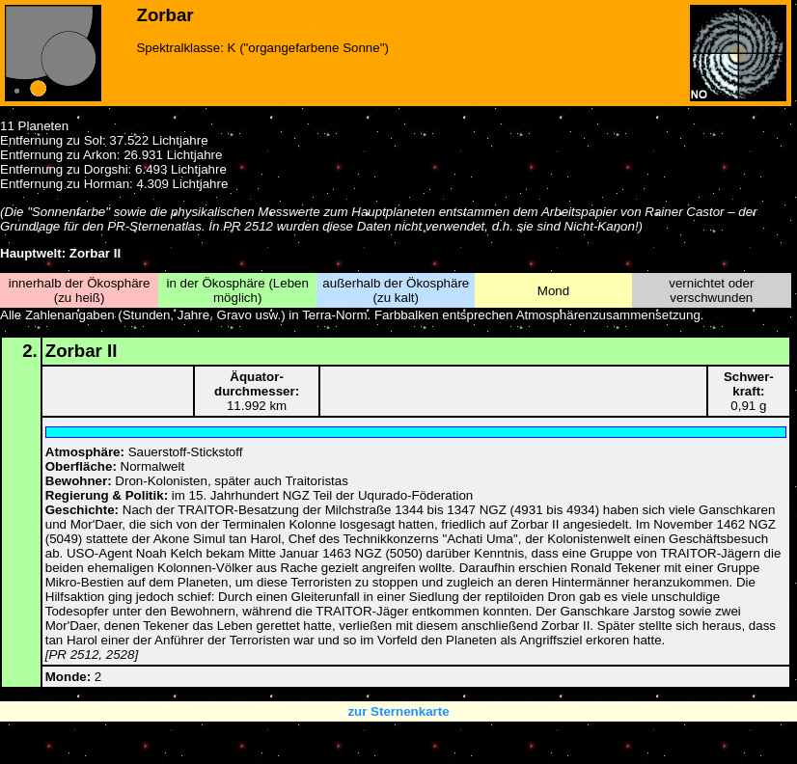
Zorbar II (81, 351)
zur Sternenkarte (398, 711)
